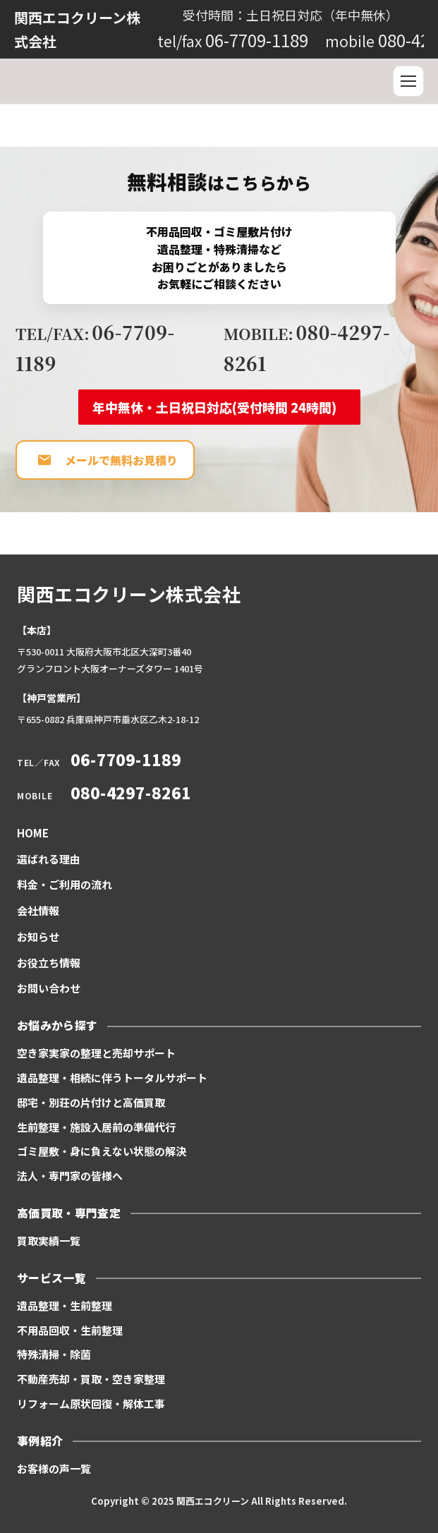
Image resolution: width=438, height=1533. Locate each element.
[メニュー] (408, 81)
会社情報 (38, 910)
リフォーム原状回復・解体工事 (91, 1403)
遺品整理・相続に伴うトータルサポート (112, 1077)
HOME (33, 832)
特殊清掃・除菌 (54, 1354)
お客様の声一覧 (54, 1468)
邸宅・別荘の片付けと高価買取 (91, 1102)
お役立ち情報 (48, 962)
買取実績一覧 (48, 1240)
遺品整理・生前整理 (64, 1305)
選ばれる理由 (48, 859)
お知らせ (38, 936)
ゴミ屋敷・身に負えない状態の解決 (101, 1151)
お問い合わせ (48, 988)
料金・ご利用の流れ (64, 884)
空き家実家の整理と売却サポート (96, 1053)
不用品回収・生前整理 (70, 1330)
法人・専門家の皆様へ (70, 1175)
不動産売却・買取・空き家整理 (91, 1378)
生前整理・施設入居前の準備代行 (96, 1127)
